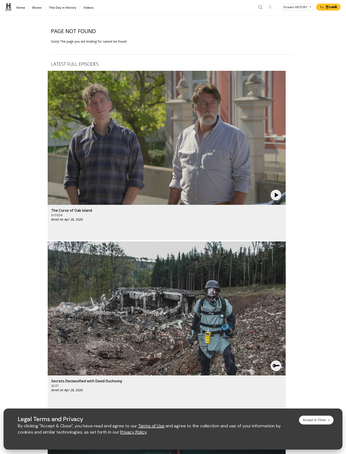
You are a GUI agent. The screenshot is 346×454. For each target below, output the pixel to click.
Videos (88, 8)
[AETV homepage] (118, 313)
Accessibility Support (196, 354)
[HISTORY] (9, 7)
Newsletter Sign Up (55, 367)
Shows (37, 8)
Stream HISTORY (297, 7)
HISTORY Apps (52, 344)
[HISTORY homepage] (50, 316)
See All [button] (284, 241)
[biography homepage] (136, 326)
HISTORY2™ (49, 350)
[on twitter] (55, 390)
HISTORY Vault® (53, 338)
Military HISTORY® (54, 361)
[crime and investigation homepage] (176, 326)
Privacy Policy (144, 402)
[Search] (260, 7)
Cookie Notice (196, 402)
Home (20, 8)
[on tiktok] (90, 390)
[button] (121, 105)
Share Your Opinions (56, 373)
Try (329, 7)
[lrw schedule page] (198, 326)
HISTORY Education (55, 332)
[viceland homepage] (220, 313)
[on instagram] (79, 390)
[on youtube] (67, 390)
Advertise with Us (123, 347)
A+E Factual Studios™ (126, 354)
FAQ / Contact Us (53, 379)
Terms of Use (121, 402)
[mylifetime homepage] (147, 313)
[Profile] (270, 7)
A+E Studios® (121, 361)
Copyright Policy (170, 402)
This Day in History (62, 8)
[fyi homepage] (196, 313)
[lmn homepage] (175, 313)
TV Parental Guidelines (197, 361)
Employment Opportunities (200, 347)
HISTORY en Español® (57, 355)
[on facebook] (43, 390)
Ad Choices (219, 402)
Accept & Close (317, 420)
